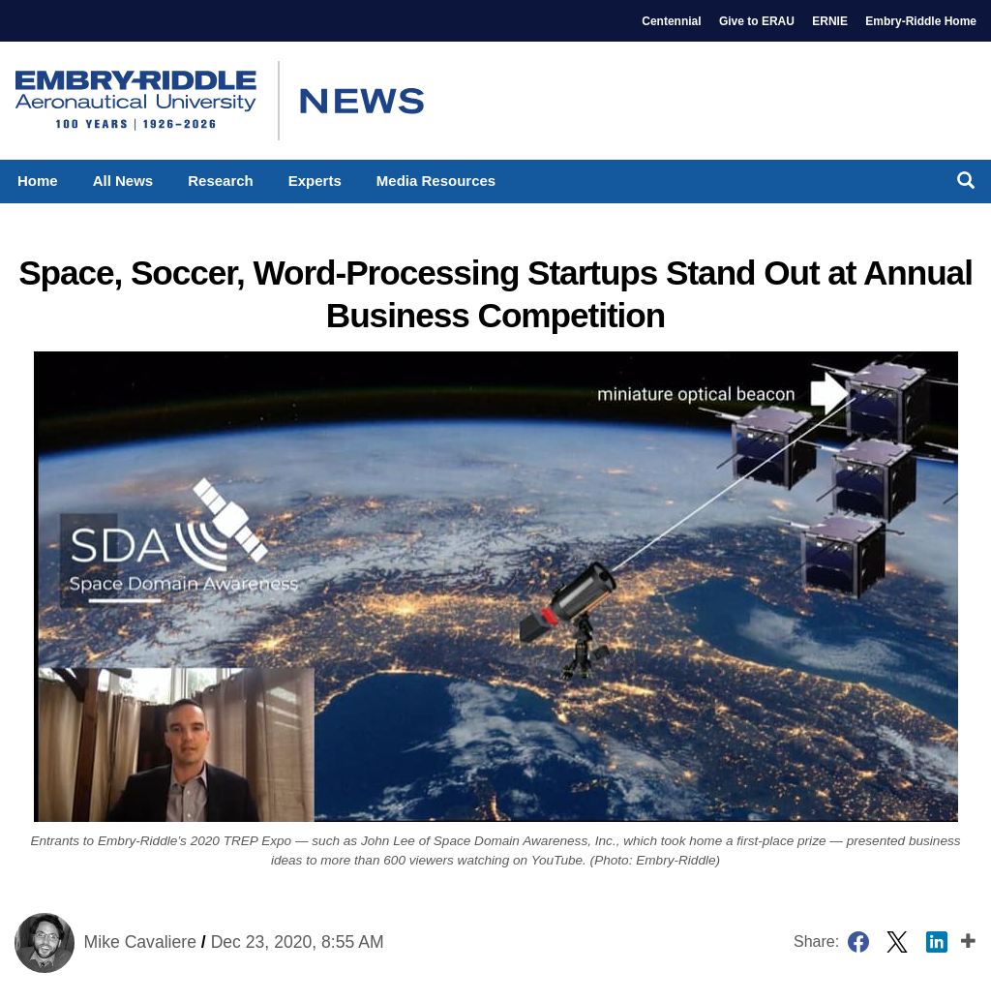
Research (221, 180)
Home (37, 180)
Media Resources (436, 180)
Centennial (671, 21)
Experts (315, 180)
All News (123, 180)
